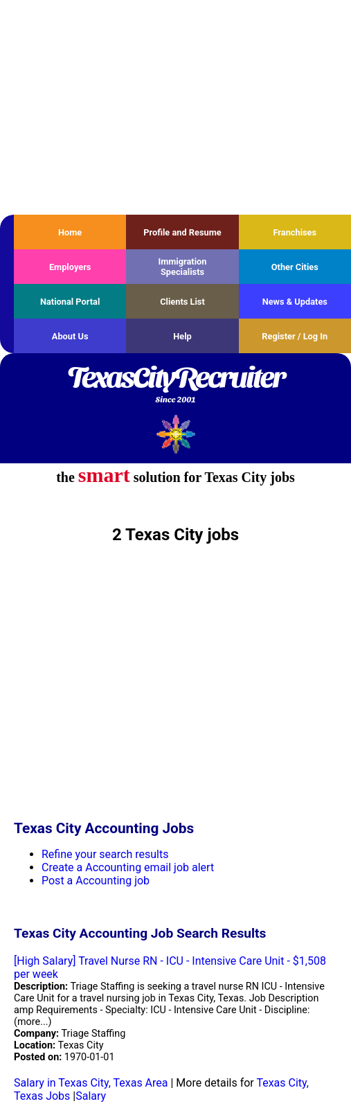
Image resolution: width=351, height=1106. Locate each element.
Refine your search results (105, 854)
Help (182, 336)
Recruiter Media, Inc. (175, 433)
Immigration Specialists (182, 266)
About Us (70, 336)
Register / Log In (294, 336)
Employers (70, 267)
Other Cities (294, 267)
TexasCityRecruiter (175, 385)
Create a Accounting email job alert (128, 867)
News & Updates (294, 301)
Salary (90, 1096)
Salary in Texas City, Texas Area (91, 1082)
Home (70, 232)
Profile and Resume (182, 232)
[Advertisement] (175, 107)
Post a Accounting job (96, 880)
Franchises (294, 232)
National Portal (70, 301)
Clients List (182, 301)
